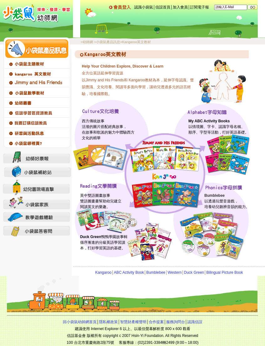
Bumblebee (155, 272)
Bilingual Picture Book (224, 272)
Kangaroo (103, 272)
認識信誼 (194, 322)
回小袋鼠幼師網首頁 (79, 322)
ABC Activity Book (129, 272)
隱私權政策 (108, 322)
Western (174, 272)
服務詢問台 (175, 322)
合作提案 (156, 322)
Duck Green (194, 272)
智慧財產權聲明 (133, 322)
